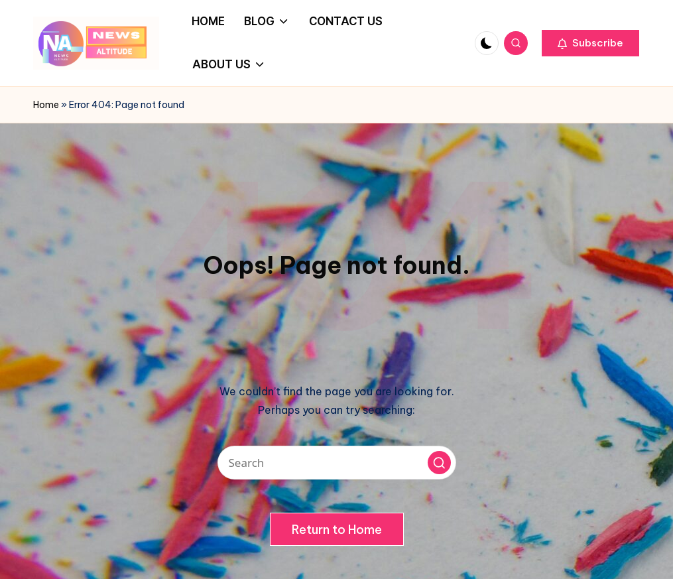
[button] (590, 43)
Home (46, 105)
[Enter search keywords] (336, 463)
